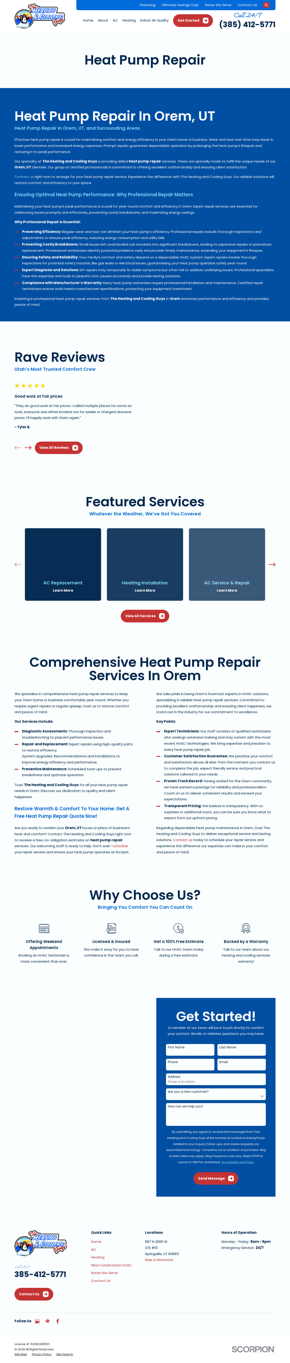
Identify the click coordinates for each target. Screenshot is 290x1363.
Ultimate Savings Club (180, 4)
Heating (97, 1241)
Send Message (222, 1163)
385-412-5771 (40, 1259)
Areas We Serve (218, 4)
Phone (179, 1047)
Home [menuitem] (88, 20)
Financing (147, 4)
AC (93, 1233)
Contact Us (247, 4)
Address (180, 1061)
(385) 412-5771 (247, 24)
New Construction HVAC (111, 1249)
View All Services (145, 601)
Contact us (24, 176)
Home (96, 1226)
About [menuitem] (103, 20)
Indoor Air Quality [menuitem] (154, 20)
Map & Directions (159, 1244)
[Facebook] (57, 1305)
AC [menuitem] (115, 20)
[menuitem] (20, 1338)
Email (230, 1047)
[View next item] (21, 440)
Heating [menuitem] (129, 20)
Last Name (234, 1032)
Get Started (193, 21)
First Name (182, 1032)
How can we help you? (192, 1091)
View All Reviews (52, 440)
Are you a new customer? (194, 1076)
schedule (114, 830)
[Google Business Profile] (37, 1305)
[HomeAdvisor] (47, 1305)
